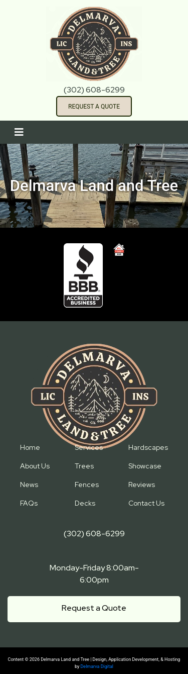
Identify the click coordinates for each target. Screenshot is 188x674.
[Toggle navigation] (19, 132)
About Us (35, 465)
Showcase (144, 465)
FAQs (29, 503)
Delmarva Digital (96, 666)
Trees (84, 465)
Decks (85, 503)
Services (89, 447)
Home (30, 447)
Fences (87, 484)
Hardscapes (148, 447)
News (29, 484)
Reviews (141, 484)
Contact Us (146, 503)
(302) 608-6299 (94, 89)
